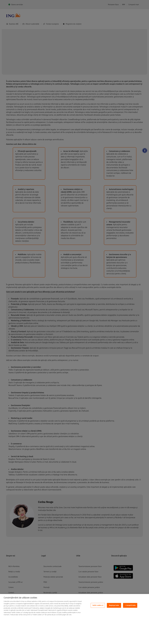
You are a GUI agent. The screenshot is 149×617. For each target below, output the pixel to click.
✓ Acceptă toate (130, 605)
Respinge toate (114, 605)
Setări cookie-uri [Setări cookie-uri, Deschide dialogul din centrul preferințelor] (97, 605)
